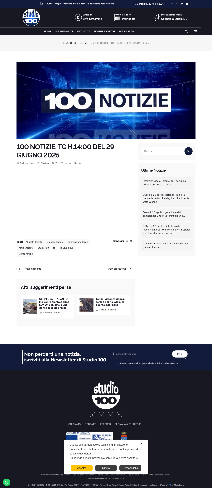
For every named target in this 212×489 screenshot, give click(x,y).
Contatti (90, 424)
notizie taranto (53, 247)
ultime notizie (45, 253)
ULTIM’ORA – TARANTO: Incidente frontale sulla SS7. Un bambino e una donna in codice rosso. (55, 303)
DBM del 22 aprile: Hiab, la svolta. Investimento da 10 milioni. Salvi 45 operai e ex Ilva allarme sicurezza (166, 230)
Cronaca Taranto (57, 242)
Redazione (25, 163)
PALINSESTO (126, 31)
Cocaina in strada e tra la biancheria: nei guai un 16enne (165, 245)
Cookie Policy (124, 486)
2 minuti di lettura (49, 313)
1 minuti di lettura (71, 163)
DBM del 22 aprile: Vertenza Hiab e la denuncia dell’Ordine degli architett (80, 3)
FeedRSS (105, 424)
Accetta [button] (81, 468)
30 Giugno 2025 (47, 163)
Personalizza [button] (130, 468)
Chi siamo (74, 424)
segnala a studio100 (128, 424)
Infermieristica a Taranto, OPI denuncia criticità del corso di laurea (164, 182)
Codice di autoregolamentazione (144, 486)
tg (83, 247)
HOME (47, 31)
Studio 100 (71, 247)
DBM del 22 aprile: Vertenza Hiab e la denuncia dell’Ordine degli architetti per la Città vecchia (166, 198)
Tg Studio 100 (26, 253)
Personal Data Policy (108, 486)
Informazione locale (30, 247)
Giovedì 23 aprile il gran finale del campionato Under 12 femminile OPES (164, 214)
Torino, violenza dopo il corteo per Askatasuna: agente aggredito (111, 302)
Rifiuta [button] (106, 468)
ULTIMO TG (83, 31)
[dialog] (106, 457)
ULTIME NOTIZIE (64, 31)
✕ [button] (141, 443)
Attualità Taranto (35, 242)
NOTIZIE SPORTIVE (105, 31)
